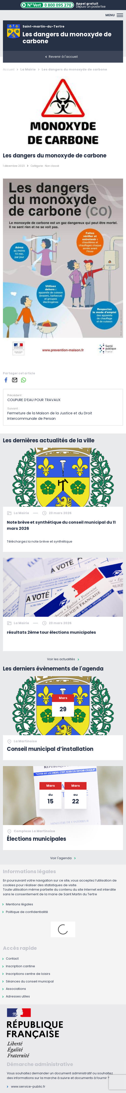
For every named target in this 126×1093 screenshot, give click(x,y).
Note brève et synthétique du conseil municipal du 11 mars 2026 (61, 525)
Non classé (52, 166)
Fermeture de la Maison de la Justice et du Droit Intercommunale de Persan (49, 416)
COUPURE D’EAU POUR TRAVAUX (34, 399)
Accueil (8, 69)
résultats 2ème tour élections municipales (51, 632)
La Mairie (28, 69)
